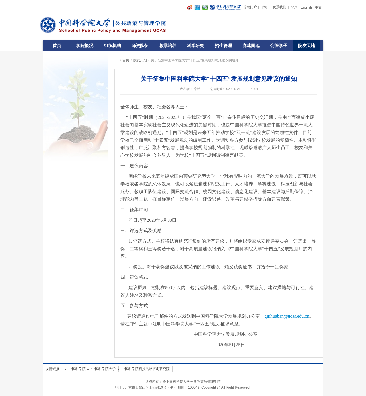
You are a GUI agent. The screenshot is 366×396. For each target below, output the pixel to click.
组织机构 (112, 45)
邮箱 (264, 7)
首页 (57, 45)
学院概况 (84, 45)
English (306, 7)
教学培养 (167, 45)
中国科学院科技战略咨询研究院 (146, 369)
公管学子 (278, 45)
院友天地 (306, 45)
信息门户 (250, 7)
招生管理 (223, 45)
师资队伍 (140, 45)
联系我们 (279, 7)
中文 (318, 7)
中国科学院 (77, 369)
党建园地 (251, 45)
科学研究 (195, 45)
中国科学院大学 (104, 369)
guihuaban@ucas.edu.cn (286, 316)
